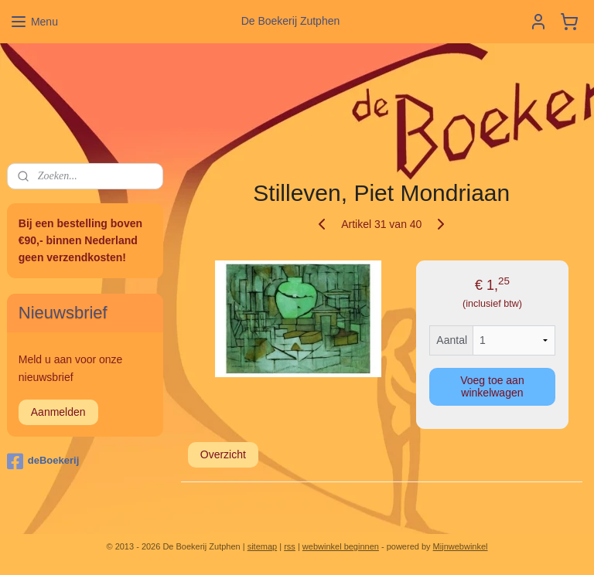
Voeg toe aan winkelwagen (493, 386)
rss (289, 546)
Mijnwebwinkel (460, 546)
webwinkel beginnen (340, 546)
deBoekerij (43, 461)
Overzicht (223, 454)
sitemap (263, 546)
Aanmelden (58, 412)
